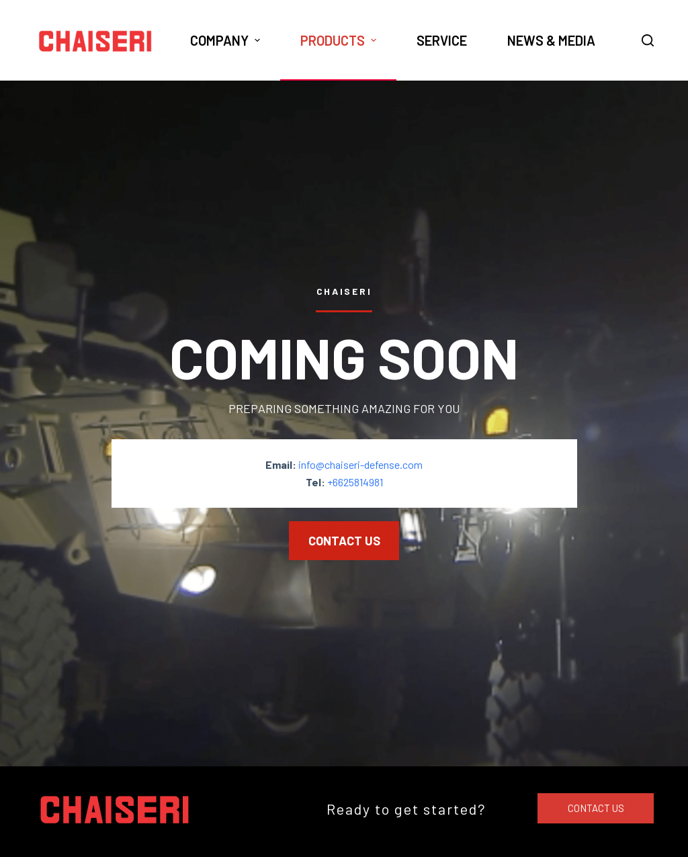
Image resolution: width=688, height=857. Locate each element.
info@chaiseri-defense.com (360, 463)
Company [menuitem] (226, 40)
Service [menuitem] (442, 40)
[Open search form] (648, 40)
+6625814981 (355, 482)
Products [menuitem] (340, 40)
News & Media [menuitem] (551, 40)
